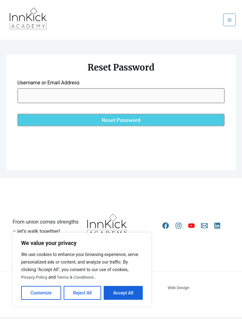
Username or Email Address (48, 85)
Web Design (178, 289)
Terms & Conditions (77, 277)
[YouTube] (191, 228)
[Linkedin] (217, 228)
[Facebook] (165, 228)
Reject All (82, 292)
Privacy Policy (34, 277)
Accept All (123, 292)
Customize (41, 292)
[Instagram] (178, 228)
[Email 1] (204, 228)
